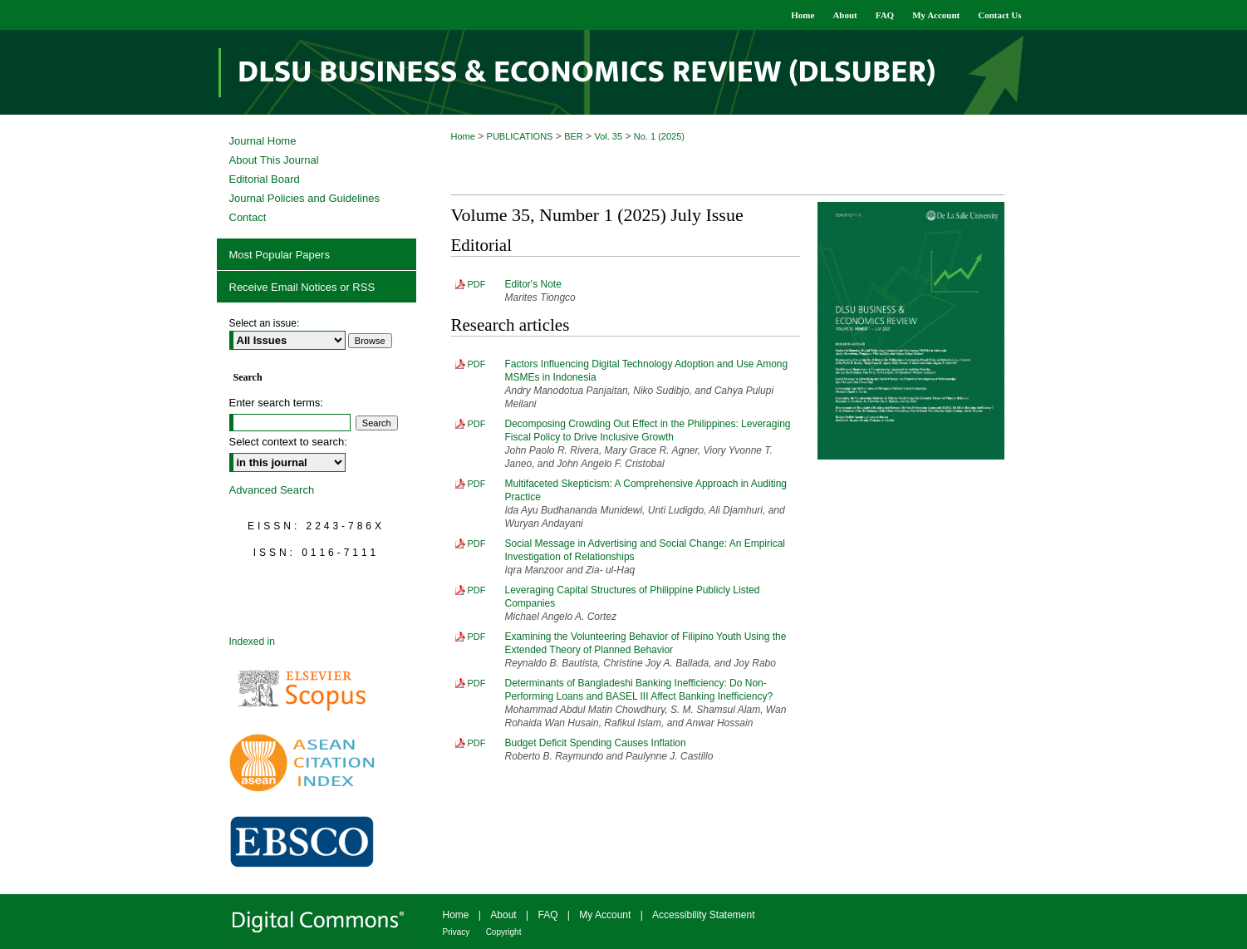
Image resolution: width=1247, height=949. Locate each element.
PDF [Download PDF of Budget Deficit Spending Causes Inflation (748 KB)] (477, 743)
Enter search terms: (276, 402)
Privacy (456, 932)
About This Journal (274, 160)
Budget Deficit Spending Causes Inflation (595, 743)
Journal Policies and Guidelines (304, 198)
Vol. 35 (608, 136)
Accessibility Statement (703, 915)
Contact (248, 217)
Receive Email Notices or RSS (302, 287)
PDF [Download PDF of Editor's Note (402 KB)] (477, 284)
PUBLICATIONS (520, 136)
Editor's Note (533, 284)
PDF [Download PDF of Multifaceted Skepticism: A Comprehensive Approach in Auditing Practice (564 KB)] (477, 484)
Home (463, 136)
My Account (605, 915)
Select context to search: (288, 441)
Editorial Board (264, 179)
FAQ (547, 915)
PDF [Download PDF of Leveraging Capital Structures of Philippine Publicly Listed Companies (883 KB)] (477, 590)
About (503, 915)
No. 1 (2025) (659, 136)
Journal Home (263, 141)
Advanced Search (272, 490)
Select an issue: (264, 323)
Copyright (504, 932)
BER (573, 136)
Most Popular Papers (279, 254)
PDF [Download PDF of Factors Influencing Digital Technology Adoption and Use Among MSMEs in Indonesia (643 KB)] (477, 364)
